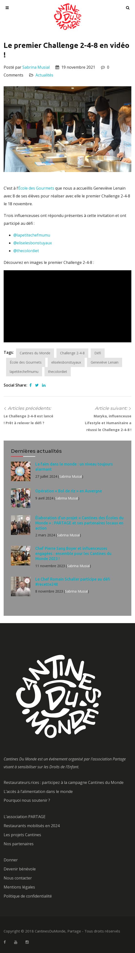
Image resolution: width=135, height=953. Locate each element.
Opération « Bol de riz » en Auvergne (68, 491)
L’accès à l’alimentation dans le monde (38, 791)
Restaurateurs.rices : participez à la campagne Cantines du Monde (64, 782)
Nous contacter (18, 878)
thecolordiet (57, 371)
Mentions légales (19, 887)
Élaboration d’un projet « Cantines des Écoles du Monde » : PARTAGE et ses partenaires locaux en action (79, 523)
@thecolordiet (26, 250)
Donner (11, 860)
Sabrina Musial (36, 67)
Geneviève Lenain (104, 362)
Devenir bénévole (20, 869)
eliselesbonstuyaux (66, 362)
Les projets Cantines (22, 834)
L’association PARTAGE (24, 816)
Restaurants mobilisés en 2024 (32, 825)
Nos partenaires (19, 843)
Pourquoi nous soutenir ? (27, 800)
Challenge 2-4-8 (72, 353)
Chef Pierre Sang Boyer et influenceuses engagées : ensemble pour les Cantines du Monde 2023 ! (73, 553)
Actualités (44, 75)
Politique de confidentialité (28, 896)
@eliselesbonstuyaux (32, 243)
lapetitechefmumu (24, 371)
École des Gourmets (36, 188)
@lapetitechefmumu (31, 235)
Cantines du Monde (35, 353)
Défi (97, 353)
